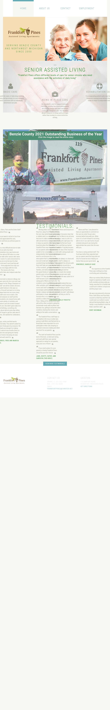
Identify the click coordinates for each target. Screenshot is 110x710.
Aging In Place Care (55, 109)
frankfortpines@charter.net (60, 393)
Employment (86, 8)
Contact (66, 8)
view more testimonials (55, 364)
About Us (44, 8)
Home (23, 8)
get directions (86, 391)
